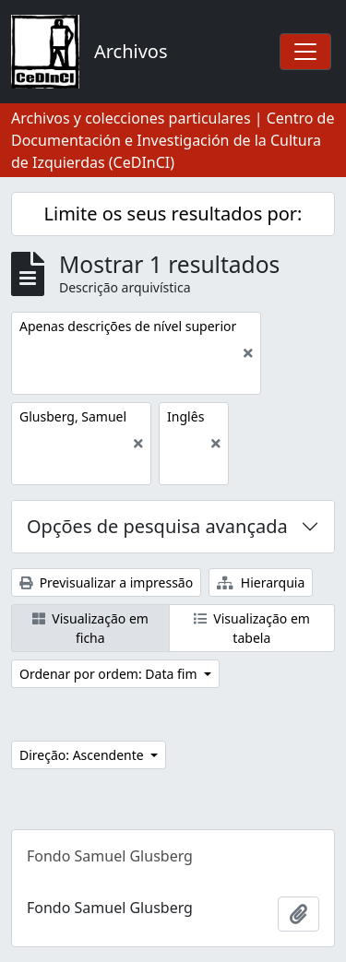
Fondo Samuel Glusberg (110, 856)
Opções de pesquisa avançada (157, 526)
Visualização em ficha (90, 628)
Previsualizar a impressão (106, 582)
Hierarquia (260, 582)
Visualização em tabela (252, 628)
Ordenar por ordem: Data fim (109, 674)
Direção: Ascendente (83, 755)
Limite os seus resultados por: (173, 213)
